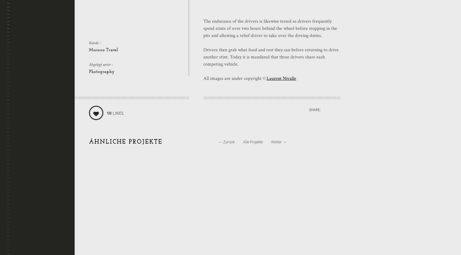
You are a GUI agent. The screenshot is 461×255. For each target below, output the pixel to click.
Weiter (279, 142)
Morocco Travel (103, 50)
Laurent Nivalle (281, 78)
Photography (102, 72)
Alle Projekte (253, 142)
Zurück (226, 142)
